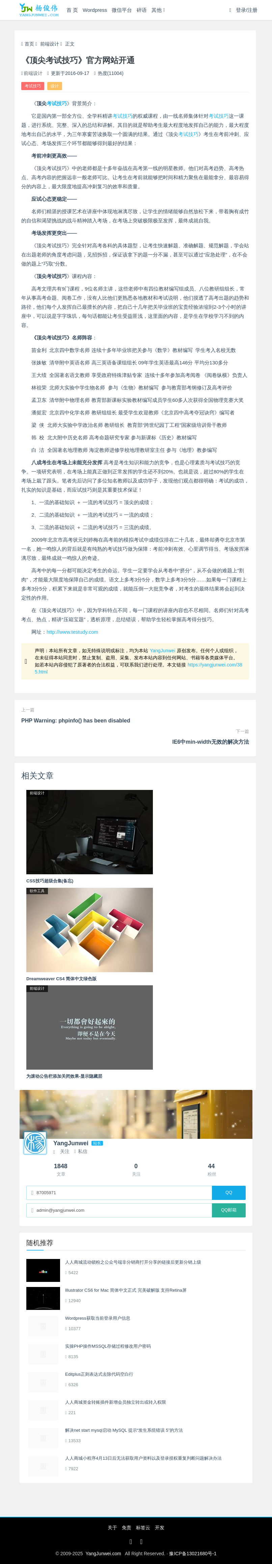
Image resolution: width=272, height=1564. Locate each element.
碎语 (142, 10)
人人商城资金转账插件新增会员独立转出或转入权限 (115, 1402)
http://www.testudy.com (72, 632)
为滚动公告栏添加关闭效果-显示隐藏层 (64, 1076)
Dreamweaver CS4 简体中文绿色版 (61, 978)
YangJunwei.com (103, 1553)
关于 (112, 1527)
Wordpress (95, 10)
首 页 (72, 10)
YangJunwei (162, 650)
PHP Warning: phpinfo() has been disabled (75, 720)
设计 (55, 86)
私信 (80, 1151)
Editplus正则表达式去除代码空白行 (99, 1374)
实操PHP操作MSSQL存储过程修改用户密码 (108, 1346)
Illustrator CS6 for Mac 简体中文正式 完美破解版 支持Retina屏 (126, 1290)
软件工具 (37, 891)
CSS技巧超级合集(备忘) (49, 880)
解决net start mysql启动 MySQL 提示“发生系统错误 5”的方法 (124, 1430)
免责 (126, 1527)
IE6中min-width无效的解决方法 (210, 742)
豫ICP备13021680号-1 (192, 1553)
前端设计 (49, 44)
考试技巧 (33, 86)
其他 (157, 10)
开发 (159, 1527)
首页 (27, 44)
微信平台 (122, 10)
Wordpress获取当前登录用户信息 (97, 1318)
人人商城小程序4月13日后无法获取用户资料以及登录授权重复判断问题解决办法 (143, 1458)
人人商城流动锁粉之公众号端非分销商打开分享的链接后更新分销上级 (133, 1262)
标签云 (143, 1527)
